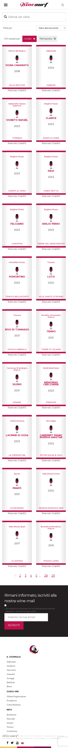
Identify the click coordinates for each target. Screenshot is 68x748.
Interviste (11, 670)
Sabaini (51, 85)
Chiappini (17, 243)
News (9, 686)
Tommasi (17, 138)
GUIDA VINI (13, 691)
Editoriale (11, 661)
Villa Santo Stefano (51, 296)
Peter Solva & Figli (51, 455)
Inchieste (11, 665)
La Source (17, 561)
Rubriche (11, 682)
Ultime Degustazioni (16, 696)
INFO (9, 709)
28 (46, 575)
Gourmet (11, 674)
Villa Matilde (17, 85)
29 (53, 575)
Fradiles (51, 402)
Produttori (12, 700)
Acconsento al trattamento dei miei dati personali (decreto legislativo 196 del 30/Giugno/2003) (30, 609)
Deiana (17, 402)
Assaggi (10, 678)
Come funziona (13, 704)
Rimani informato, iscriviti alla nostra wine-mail (30, 598)
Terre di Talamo (51, 349)
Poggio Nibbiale (17, 349)
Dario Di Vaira (51, 138)
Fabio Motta (51, 191)
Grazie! (10, 722)
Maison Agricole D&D (51, 508)
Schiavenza (17, 508)
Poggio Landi (51, 561)
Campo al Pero (17, 191)
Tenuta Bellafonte (17, 296)
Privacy (10, 727)
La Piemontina (17, 455)
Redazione (11, 714)
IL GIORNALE (14, 656)
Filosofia (11, 718)
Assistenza (12, 731)
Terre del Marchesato (51, 243)
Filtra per (7, 28)
